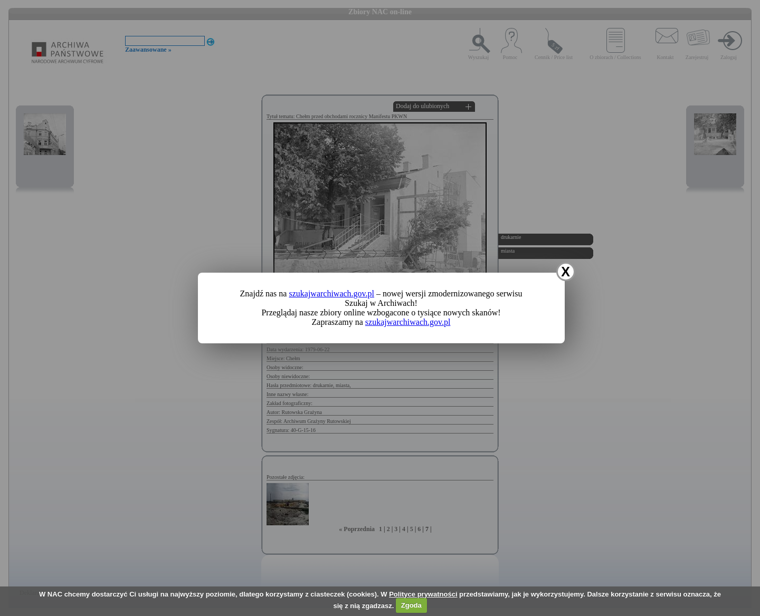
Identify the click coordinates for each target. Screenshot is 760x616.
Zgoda (411, 605)
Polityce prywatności (423, 594)
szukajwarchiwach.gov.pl (331, 293)
